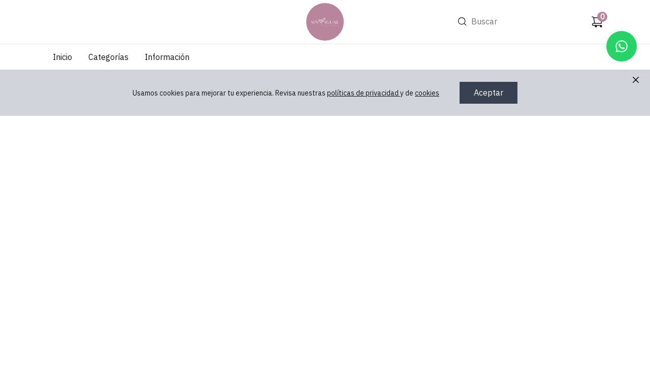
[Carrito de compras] (597, 22)
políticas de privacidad (363, 93)
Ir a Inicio (323, 8)
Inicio (62, 57)
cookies (427, 93)
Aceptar (488, 92)
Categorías (108, 57)
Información (167, 57)
